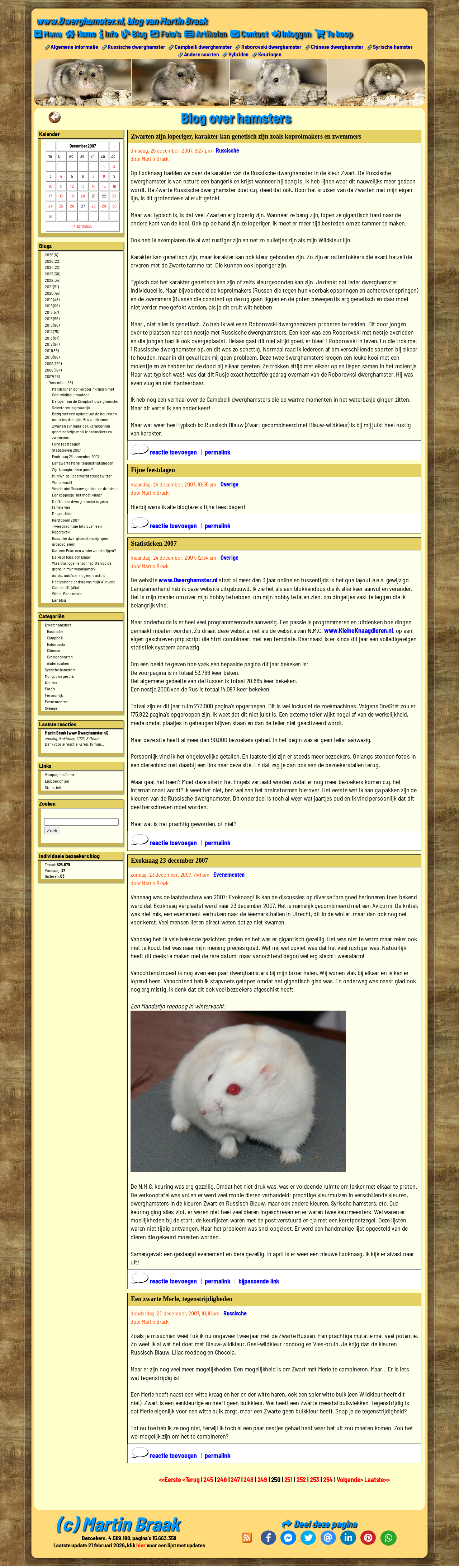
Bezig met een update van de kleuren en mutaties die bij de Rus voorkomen (84, 416)
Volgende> (350, 1479)
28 (93, 205)
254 (328, 1479)
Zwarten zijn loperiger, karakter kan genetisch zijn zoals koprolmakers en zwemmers (82, 431)
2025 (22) (52, 260)
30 (114, 205)
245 (208, 1479)
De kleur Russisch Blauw (71, 556)
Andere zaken (58, 663)
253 (315, 1479)
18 (61, 195)
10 (50, 185)
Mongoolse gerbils (59, 675)
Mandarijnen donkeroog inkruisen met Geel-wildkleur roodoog (83, 391)
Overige (51, 707)
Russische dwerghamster (136, 46)
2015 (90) (52, 324)
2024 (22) (52, 267)
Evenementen (56, 701)
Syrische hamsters (60, 669)
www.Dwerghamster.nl (187, 580)
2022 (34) (52, 280)
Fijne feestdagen (66, 443)
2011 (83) (52, 350)
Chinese (53, 650)
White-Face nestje (67, 593)
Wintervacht (62, 481)
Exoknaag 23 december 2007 (75, 456)
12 (72, 185)
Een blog (59, 599)
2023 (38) (52, 273)
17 (50, 195)
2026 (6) (51, 254)
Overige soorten (60, 656)
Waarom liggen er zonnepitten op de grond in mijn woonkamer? (82, 565)
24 (50, 205)
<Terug (192, 1479)
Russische (55, 630)
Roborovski (56, 643)
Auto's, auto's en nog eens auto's (78, 574)
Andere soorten (201, 53)
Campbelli (55, 637)
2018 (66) (52, 305)
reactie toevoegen (164, 452)
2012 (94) (52, 343)
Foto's (50, 688)
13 (83, 185)
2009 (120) (53, 362)
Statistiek (53, 786)
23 (114, 195)
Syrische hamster (392, 46)
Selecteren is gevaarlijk (71, 407)
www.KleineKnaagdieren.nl (358, 630)
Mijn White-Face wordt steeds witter (82, 475)
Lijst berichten (57, 780)
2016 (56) (52, 318)
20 (83, 195)
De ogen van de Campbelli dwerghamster (85, 400)
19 (72, 195)
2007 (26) (52, 375)
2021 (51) (52, 286)
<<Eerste (171, 1479)
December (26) (60, 382)
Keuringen (270, 53)
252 (301, 1479)
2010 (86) (52, 356)
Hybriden (238, 53)
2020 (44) (52, 292)
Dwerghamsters (58, 624)
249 (262, 1479)
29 (104, 205)
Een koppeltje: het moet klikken (77, 494)
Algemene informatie (74, 46)
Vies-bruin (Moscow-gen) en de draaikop (85, 488)
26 (72, 205)
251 (288, 1479)
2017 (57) (52, 311)
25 (61, 205)
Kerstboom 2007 (65, 519)
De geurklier (62, 513)
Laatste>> (377, 1479)
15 (104, 185)
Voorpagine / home (60, 774)
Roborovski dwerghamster (271, 46)
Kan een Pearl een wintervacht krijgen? (84, 550)
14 (93, 185)
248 (248, 1479)
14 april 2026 (82, 225)
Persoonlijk (54, 695)
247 (235, 1479)
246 (222, 1479)
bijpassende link (258, 1281)
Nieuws (51, 682)
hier (140, 1544)
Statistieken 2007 (66, 449)
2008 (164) (53, 369)
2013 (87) (52, 337)
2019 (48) (52, 299)
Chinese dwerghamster (337, 46)
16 (114, 185)
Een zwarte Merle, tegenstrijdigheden (82, 462)
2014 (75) (52, 331)
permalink (218, 452)
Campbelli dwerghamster (203, 46)
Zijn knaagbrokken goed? (72, 468)
